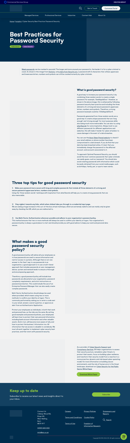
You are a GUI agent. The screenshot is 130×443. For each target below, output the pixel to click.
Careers (68, 411)
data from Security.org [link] (68, 72)
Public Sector (15, 46)
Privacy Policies (90, 411)
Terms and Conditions (73, 417)
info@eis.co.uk (43, 432)
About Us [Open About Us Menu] (101, 15)
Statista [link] (52, 72)
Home (12, 21)
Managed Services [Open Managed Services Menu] (31, 15)
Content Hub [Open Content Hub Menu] (87, 15)
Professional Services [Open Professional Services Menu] (53, 15)
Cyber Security (28, 46)
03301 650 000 (43, 428)
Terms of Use (70, 424)
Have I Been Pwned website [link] (99, 138)
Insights (19, 21)
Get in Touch (92, 8)
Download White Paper (88, 374)
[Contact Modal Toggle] (123, 436)
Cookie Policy (89, 417)
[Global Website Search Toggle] (80, 8)
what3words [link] (81, 126)
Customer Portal (111, 8)
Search (108, 420)
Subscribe (106, 394)
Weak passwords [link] (28, 69)
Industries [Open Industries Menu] (71, 15)
